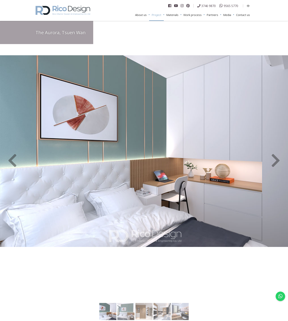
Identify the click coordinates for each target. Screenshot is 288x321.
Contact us (243, 15)
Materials (172, 15)
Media (227, 15)
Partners (212, 15)
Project (156, 15)
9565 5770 (231, 6)
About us (141, 15)
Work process (192, 15)
